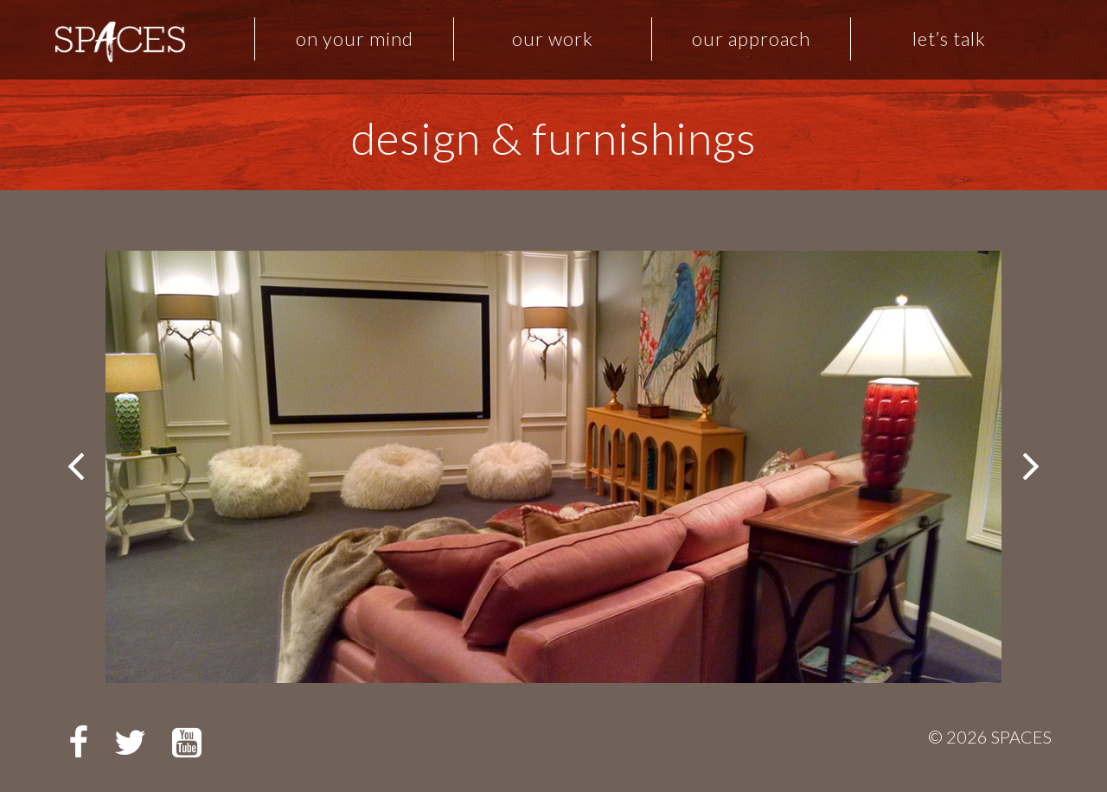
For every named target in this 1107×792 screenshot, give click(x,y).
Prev (78, 467)
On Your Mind (354, 38)
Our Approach (751, 38)
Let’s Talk (949, 38)
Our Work (552, 38)
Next (1029, 467)
